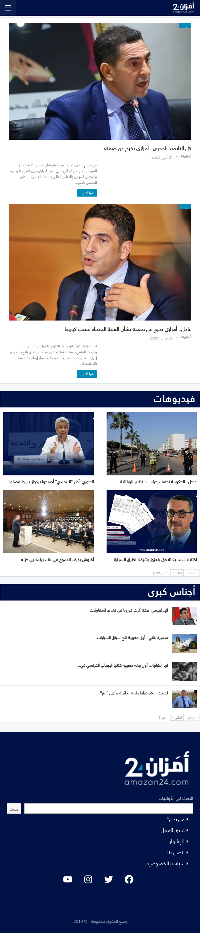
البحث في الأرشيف (176, 798)
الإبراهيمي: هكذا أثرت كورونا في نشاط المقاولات (129, 609)
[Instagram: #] (88, 879)
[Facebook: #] (129, 879)
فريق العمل (173, 829)
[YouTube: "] (68, 879)
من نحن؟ (175, 818)
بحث (14, 808)
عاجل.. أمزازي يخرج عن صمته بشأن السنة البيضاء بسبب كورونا (128, 328)
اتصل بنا (176, 852)
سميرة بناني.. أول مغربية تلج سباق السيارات (132, 637)
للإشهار (177, 841)
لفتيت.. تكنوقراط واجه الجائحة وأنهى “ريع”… (132, 692)
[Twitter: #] (108, 879)
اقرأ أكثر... (87, 192)
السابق (192, 573)
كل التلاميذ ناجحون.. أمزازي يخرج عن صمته (147, 148)
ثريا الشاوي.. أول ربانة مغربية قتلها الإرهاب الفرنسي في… (122, 664)
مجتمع (185, 25)
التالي (177, 573)
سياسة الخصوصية (166, 863)
